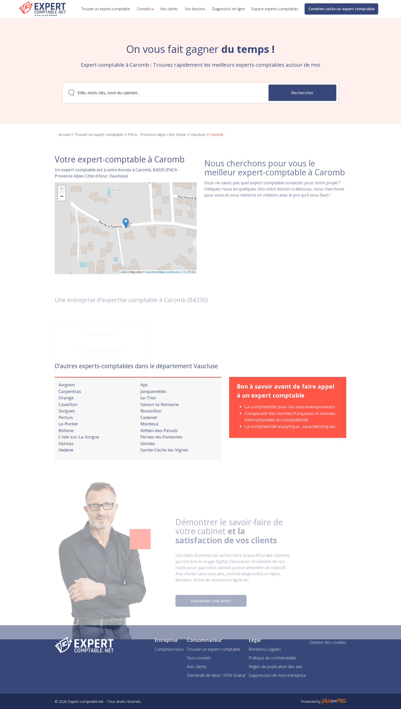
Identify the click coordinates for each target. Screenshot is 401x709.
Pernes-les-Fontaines (161, 449)
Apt (144, 397)
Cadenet (148, 429)
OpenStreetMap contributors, (163, 293)
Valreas (66, 455)
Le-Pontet (68, 436)
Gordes (147, 455)
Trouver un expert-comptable (99, 134)
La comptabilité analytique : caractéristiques (289, 438)
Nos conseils (199, 658)
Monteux (149, 436)
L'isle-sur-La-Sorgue (79, 449)
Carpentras (70, 403)
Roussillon (150, 423)
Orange (66, 410)
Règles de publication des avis (276, 666)
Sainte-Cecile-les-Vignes (164, 462)
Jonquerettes (153, 403)
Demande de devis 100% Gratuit (216, 675)
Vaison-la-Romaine (159, 416)
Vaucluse (198, 134)
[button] (143, 9)
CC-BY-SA (188, 293)
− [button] (61, 218)
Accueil (64, 134)
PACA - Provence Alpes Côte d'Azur (157, 134)
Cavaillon (68, 416)
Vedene (66, 462)
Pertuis (66, 429)
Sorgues (67, 423)
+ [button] (61, 210)
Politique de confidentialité (272, 658)
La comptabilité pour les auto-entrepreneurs (289, 419)
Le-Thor (148, 410)
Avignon (67, 397)
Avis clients (197, 666)
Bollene (66, 442)
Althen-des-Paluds (159, 442)
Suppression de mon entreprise (277, 675)
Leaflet (123, 293)
